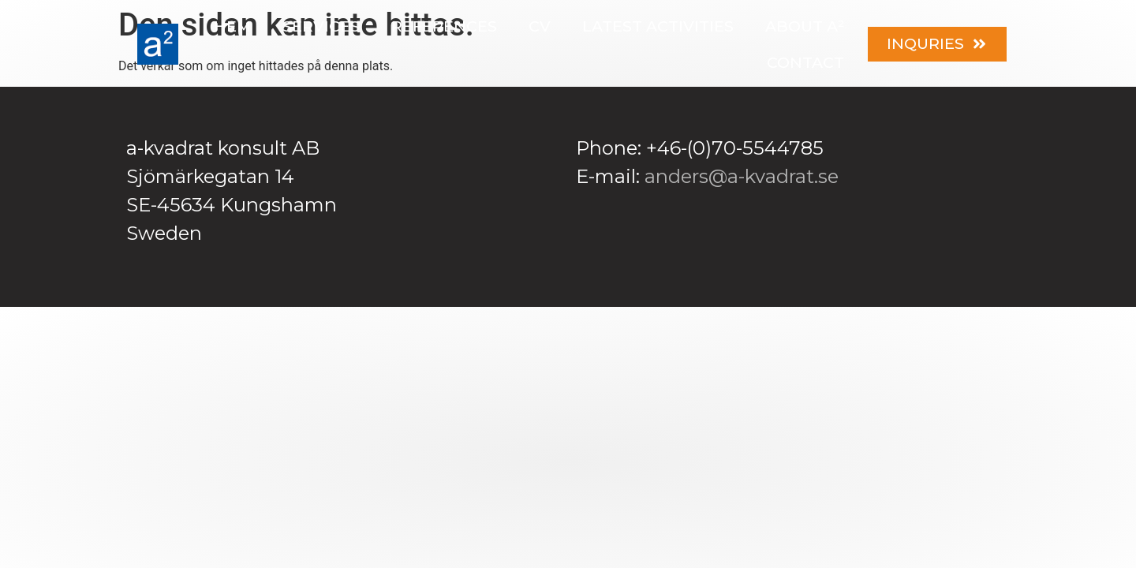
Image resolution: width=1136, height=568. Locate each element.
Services (321, 26)
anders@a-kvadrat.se (742, 176)
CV (540, 26)
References (444, 26)
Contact (805, 62)
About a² (804, 26)
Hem (232, 26)
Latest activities (658, 26)
